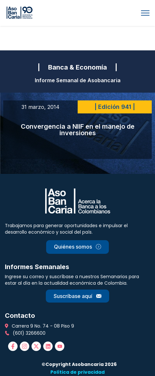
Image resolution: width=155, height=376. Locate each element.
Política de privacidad (77, 372)
